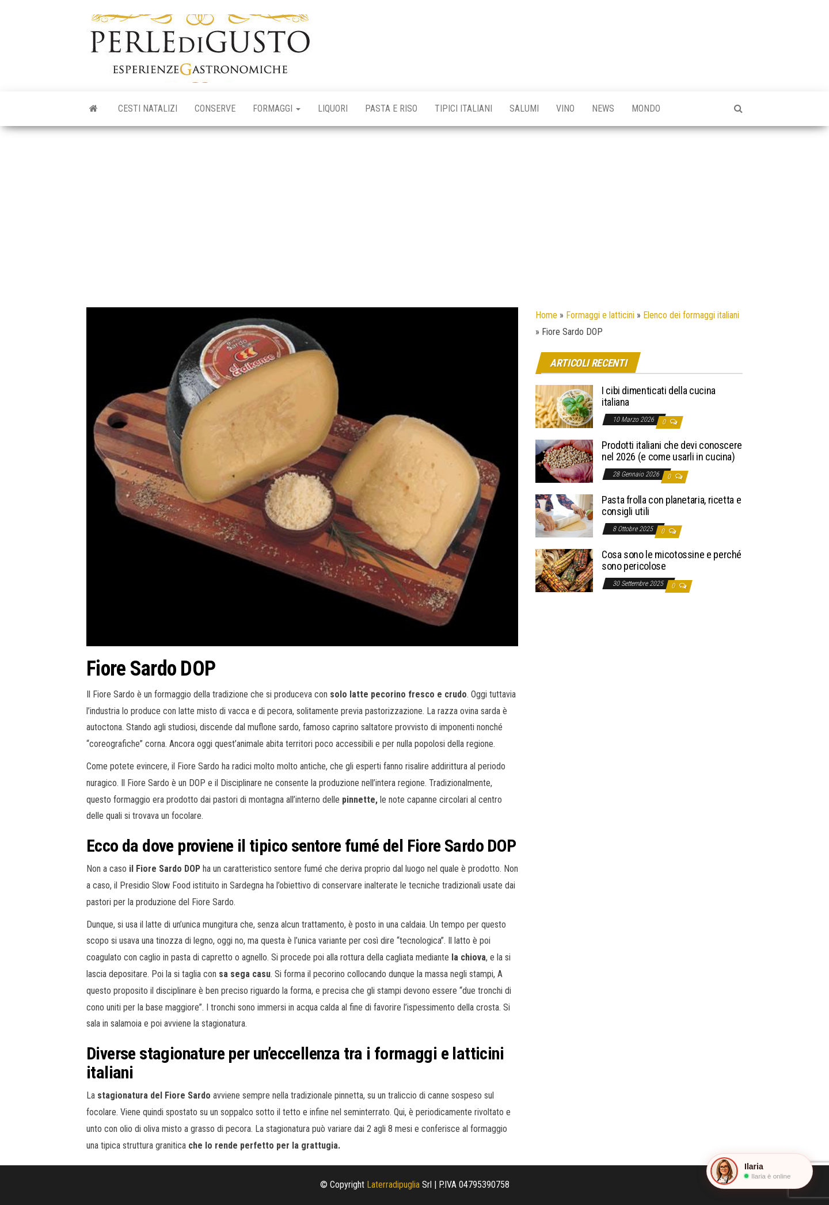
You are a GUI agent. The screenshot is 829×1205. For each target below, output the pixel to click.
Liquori (333, 108)
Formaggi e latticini (600, 315)
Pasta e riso (391, 108)
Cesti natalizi (147, 108)
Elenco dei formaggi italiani (691, 315)
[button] (759, 1171)
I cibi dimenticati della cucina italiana (659, 396)
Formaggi (277, 108)
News (603, 108)
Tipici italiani (463, 108)
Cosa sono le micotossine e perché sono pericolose (671, 560)
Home (546, 315)
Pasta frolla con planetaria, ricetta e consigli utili (671, 505)
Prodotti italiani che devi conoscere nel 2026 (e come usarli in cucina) (672, 451)
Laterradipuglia (393, 1184)
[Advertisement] (414, 212)
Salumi (524, 108)
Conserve (215, 108)
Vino (565, 108)
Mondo (646, 108)
